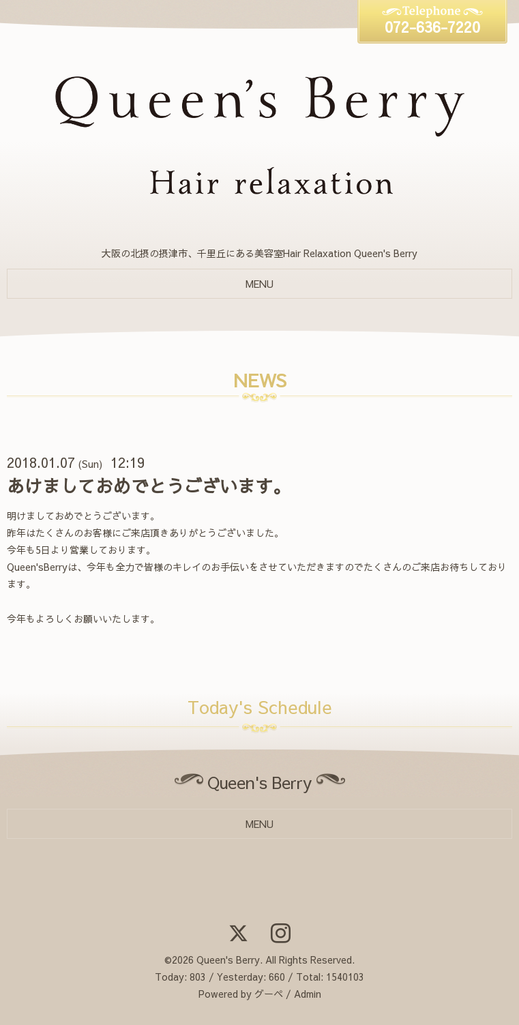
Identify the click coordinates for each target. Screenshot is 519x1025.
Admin (307, 993)
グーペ (268, 993)
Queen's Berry (228, 959)
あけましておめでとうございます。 (149, 485)
